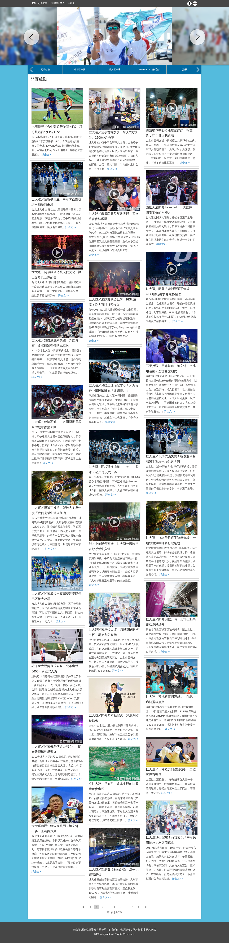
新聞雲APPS (57, 3)
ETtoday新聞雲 (39, 3)
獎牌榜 (183, 69)
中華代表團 (80, 69)
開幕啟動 (45, 69)
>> (146, 906)
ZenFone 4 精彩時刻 (149, 69)
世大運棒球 (114, 69)
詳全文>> (47, 154)
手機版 (71, 3)
